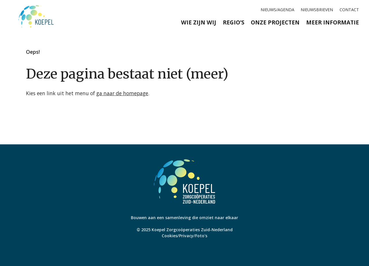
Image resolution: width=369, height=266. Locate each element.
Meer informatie (332, 22)
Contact (349, 9)
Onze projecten (275, 22)
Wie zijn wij (198, 22)
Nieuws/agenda (277, 9)
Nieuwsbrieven (317, 9)
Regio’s (233, 22)
